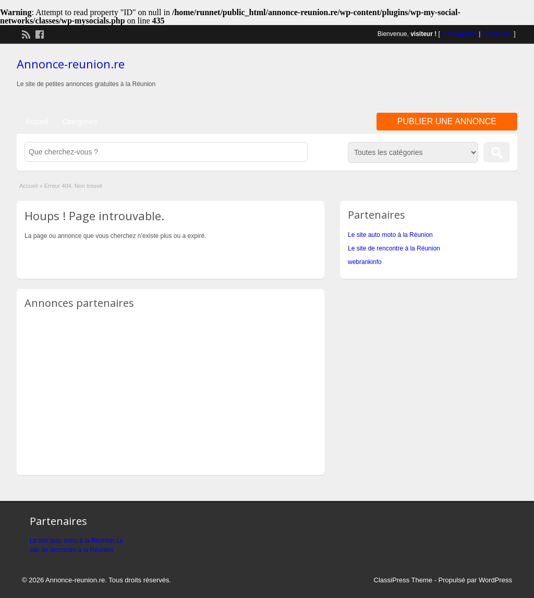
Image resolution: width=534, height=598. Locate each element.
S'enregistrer (459, 34)
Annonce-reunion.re (71, 63)
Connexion (497, 34)
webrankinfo (365, 262)
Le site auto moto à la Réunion (390, 234)
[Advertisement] (395, 77)
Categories (80, 121)
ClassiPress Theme (403, 580)
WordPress (495, 580)
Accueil (36, 121)
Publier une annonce (446, 121)
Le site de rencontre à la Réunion (394, 248)
